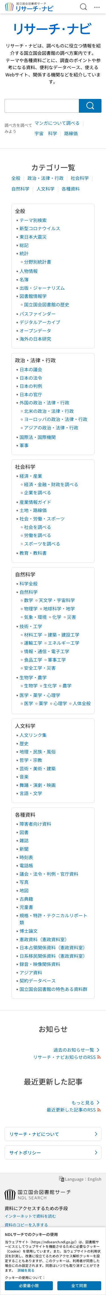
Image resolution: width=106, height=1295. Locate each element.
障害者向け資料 (35, 823)
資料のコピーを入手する (26, 1225)
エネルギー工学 (63, 642)
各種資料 (71, 188)
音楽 (24, 776)
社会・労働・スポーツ (42, 518)
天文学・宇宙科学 (57, 600)
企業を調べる (37, 492)
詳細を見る (26, 1270)
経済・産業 (31, 475)
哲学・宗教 (31, 760)
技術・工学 (31, 626)
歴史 (24, 743)
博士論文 (29, 930)
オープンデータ (35, 330)
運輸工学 (33, 642)
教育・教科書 (33, 552)
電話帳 (26, 865)
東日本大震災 (33, 236)
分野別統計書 (37, 261)
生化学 (50, 685)
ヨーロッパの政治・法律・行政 (55, 419)
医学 (28, 703)
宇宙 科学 (46, 133)
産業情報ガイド (35, 502)
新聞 (24, 848)
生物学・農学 (33, 677)
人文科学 (46, 188)
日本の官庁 (31, 394)
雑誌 (24, 840)
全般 (16, 178)
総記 (24, 245)
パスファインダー (38, 313)
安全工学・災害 (40, 667)
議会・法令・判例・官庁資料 (49, 873)
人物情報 (29, 271)
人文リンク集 (33, 735)
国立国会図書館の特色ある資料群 (53, 989)
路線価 (71, 133)
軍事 (24, 445)
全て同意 (79, 1285)
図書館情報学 (33, 296)
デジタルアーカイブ (40, 322)
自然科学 (21, 188)
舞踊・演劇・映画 (38, 785)
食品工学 (33, 659)
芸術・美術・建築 (38, 768)
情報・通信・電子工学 (46, 651)
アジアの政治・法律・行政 (51, 427)
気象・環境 (35, 616)
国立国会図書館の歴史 (46, 304)
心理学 (60, 703)
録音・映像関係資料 (40, 964)
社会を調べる (37, 527)
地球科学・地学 (59, 608)
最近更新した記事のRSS (74, 1109)
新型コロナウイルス (40, 228)
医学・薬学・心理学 (40, 695)
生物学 (31, 685)
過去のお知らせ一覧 (77, 1049)
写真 (24, 882)
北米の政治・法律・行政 (49, 410)
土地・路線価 (33, 510)
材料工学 (33, 634)
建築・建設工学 (63, 634)
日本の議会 (31, 369)
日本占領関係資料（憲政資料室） (53, 947)
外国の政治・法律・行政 (44, 402)
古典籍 (26, 898)
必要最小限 (29, 1285)
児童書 (26, 907)
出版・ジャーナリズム (42, 287)
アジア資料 (31, 972)
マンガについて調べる (57, 122)
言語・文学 (31, 793)
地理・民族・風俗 (38, 751)
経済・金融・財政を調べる (51, 484)
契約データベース (38, 980)
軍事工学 (57, 659)
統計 (24, 253)
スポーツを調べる (42, 543)
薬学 (43, 703)
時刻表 (26, 857)
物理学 (31, 608)
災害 (71, 616)
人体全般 (82, 703)
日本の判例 (31, 385)
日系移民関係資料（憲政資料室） (53, 955)
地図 (24, 890)
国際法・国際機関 (38, 437)
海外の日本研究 (35, 338)
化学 (56, 616)
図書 (24, 832)
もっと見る (86, 1102)
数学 (28, 600)
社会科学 (80, 178)
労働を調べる (37, 535)
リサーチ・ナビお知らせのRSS (67, 1057)
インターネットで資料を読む (30, 1216)
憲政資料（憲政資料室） (44, 939)
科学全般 (29, 583)
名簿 (24, 279)
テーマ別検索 (33, 220)
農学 (67, 685)
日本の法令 (31, 377)
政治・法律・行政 (46, 178)
